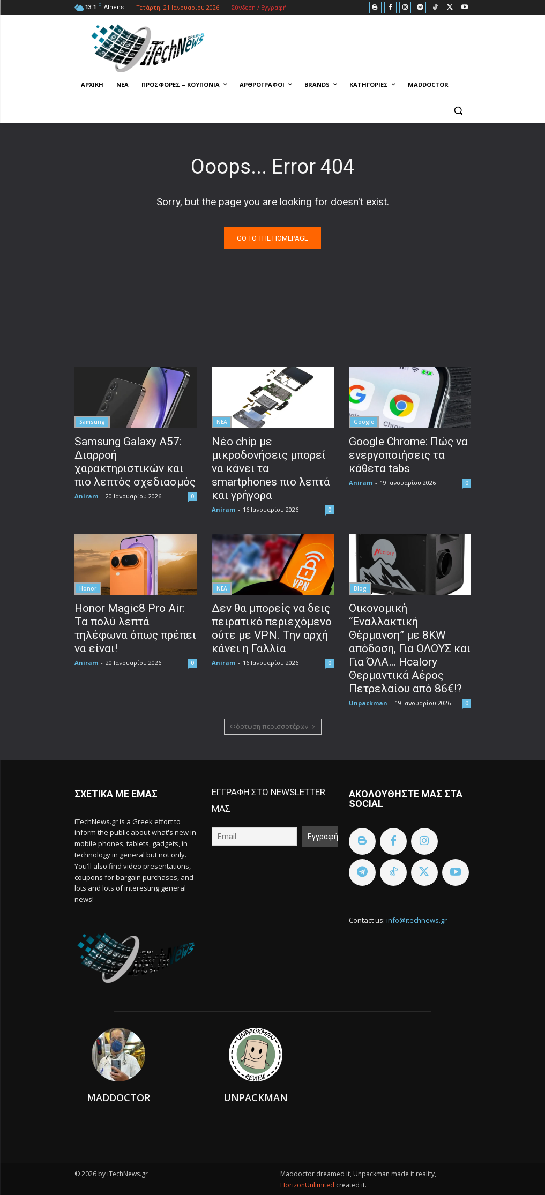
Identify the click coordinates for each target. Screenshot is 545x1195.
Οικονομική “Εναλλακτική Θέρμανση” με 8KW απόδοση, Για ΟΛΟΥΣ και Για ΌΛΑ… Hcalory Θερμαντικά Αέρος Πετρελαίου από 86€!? (410, 648)
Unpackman (368, 703)
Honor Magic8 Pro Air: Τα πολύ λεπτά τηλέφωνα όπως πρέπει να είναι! (135, 628)
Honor (87, 588)
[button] (458, 110)
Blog (360, 588)
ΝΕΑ (221, 421)
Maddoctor (118, 1097)
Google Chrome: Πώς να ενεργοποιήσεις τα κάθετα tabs (408, 455)
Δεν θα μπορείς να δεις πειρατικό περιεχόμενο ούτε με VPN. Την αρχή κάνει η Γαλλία (272, 628)
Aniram (86, 496)
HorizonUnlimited (308, 1185)
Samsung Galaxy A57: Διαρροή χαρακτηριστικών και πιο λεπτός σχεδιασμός (135, 461)
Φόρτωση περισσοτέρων (273, 726)
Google (364, 421)
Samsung (92, 421)
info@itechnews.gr (416, 920)
